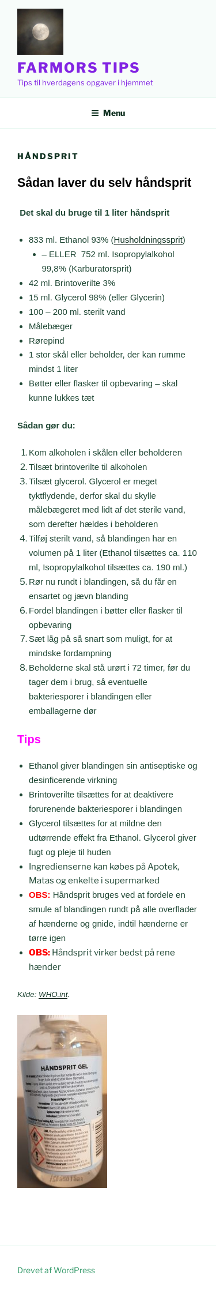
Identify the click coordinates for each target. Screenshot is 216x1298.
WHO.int (53, 994)
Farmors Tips (79, 67)
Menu (108, 113)
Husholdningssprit (148, 239)
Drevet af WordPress (56, 1270)
